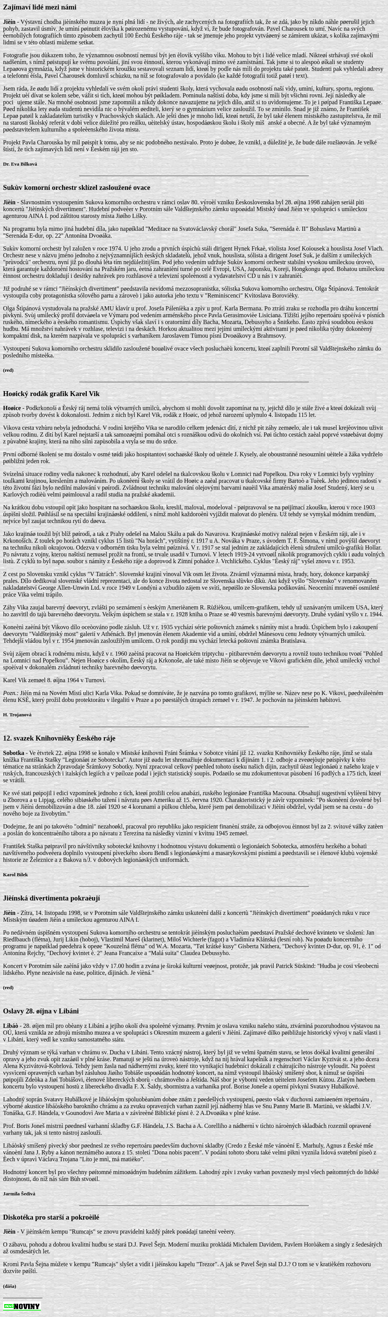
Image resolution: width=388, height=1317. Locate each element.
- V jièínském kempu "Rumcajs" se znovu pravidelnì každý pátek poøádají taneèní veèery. (194, 1255)
